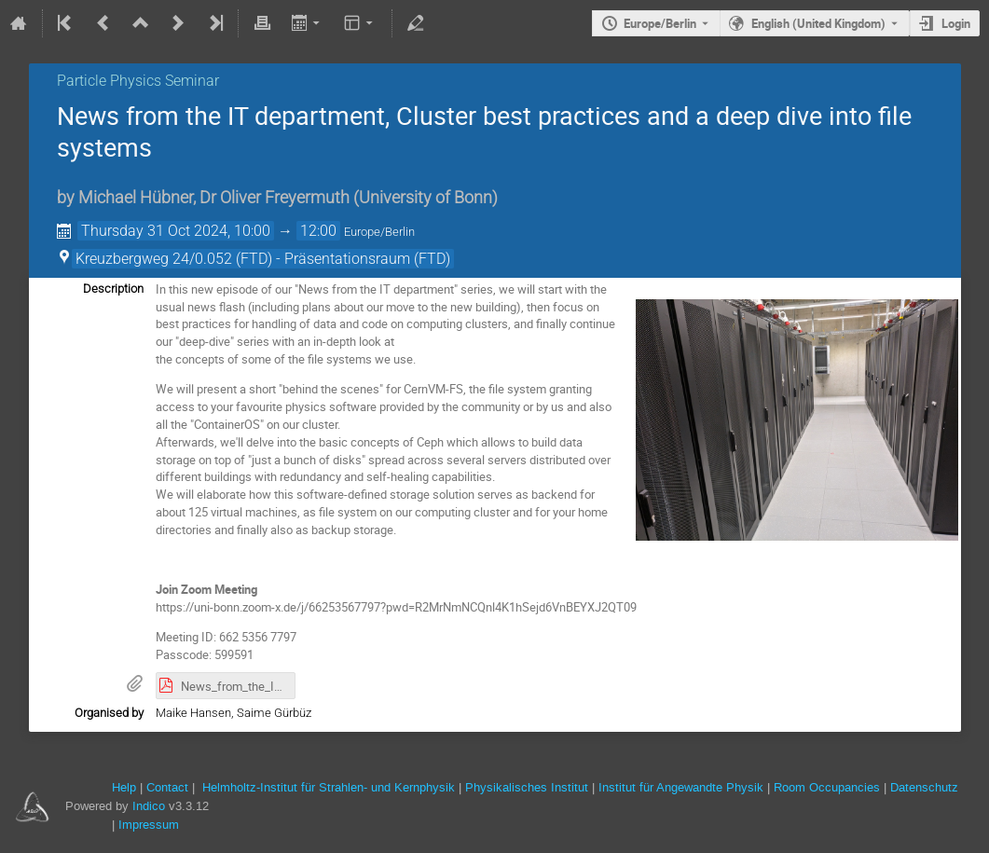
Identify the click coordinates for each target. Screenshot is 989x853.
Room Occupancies (827, 787)
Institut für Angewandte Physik (681, 787)
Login (955, 23)
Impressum (149, 824)
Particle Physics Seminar (138, 80)
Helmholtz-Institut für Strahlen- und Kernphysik (329, 787)
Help (124, 787)
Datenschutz (924, 787)
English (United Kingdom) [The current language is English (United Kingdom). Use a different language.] (818, 23)
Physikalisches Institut (526, 787)
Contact (167, 787)
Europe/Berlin (660, 23)
